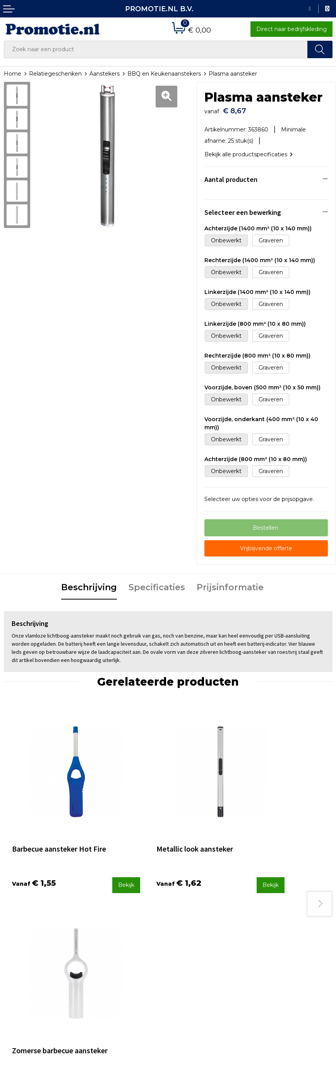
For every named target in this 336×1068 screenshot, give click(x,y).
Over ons (100, 898)
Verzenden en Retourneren (209, 919)
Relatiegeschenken (55, 73)
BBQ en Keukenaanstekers (164, 73)
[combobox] (156, 49)
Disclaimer (270, 929)
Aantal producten (230, 176)
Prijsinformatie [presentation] (230, 584)
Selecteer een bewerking (242, 209)
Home (12, 73)
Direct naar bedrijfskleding (291, 29)
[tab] (89, 585)
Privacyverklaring (279, 919)
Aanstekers (104, 73)
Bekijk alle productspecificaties (248, 151)
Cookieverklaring (278, 908)
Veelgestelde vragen (116, 908)
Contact (183, 898)
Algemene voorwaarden (288, 898)
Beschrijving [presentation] (89, 584)
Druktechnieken (110, 919)
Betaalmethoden (195, 908)
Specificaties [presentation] (157, 584)
